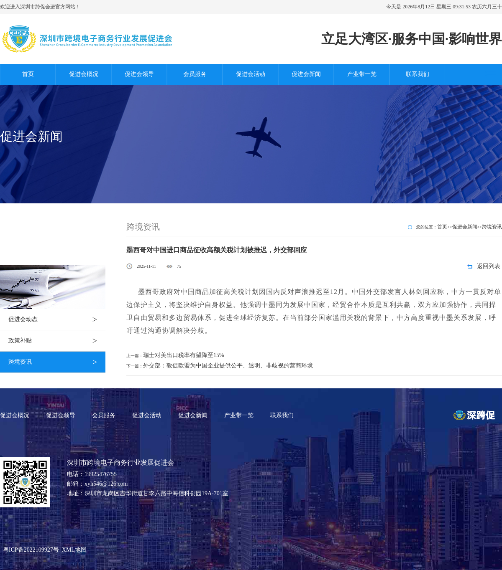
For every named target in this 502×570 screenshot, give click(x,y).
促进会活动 (250, 74)
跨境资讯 (56, 362)
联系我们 (417, 74)
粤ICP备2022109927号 (31, 550)
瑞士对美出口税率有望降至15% (183, 355)
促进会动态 (56, 319)
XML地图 (74, 550)
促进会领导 (139, 74)
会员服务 (195, 74)
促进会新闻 (306, 74)
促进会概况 (83, 74)
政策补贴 (56, 340)
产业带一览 (361, 74)
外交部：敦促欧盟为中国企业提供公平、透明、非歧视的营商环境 (228, 365)
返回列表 (488, 266)
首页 (28, 74)
